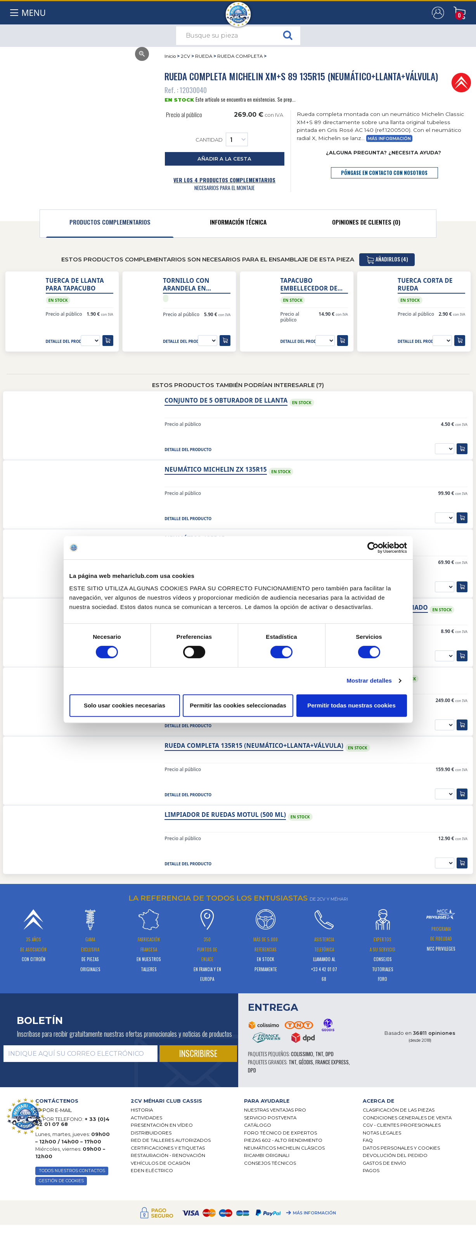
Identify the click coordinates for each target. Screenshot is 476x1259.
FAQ (368, 1140)
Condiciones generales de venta (407, 1118)
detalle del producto (69, 341)
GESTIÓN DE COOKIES (61, 1180)
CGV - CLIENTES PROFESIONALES (402, 1125)
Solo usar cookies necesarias (124, 705)
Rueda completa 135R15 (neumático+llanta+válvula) (253, 745)
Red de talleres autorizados (171, 1140)
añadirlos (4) (387, 259)
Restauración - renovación (168, 1155)
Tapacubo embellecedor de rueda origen (309, 284)
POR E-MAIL (57, 1110)
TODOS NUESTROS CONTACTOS (72, 1170)
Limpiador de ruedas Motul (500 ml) (225, 814)
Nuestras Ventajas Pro (275, 1110)
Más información (389, 138)
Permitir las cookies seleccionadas (238, 705)
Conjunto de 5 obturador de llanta (225, 400)
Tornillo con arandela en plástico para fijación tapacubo (194, 284)
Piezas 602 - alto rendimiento (283, 1140)
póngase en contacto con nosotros (384, 172)
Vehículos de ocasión (160, 1163)
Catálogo (257, 1125)
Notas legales (382, 1133)
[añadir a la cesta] (107, 340)
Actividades (146, 1118)
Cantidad (222, 139)
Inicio (170, 56)
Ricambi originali (266, 1155)
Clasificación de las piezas (398, 1110)
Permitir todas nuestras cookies (351, 705)
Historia (142, 1110)
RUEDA (203, 56)
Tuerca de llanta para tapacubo (75, 284)
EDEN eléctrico (152, 1170)
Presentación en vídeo (162, 1125)
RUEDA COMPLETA (240, 56)
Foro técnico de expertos (280, 1133)
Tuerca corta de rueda (425, 284)
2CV (185, 56)
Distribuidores (151, 1133)
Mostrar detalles (369, 680)
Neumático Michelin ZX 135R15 (215, 469)
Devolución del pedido (395, 1155)
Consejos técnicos (270, 1163)
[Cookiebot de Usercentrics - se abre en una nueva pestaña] (373, 547)
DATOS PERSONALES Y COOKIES (401, 1148)
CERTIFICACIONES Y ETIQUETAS (168, 1148)
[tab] (110, 224)
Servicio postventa (270, 1118)
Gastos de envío (384, 1163)
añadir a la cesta (224, 159)
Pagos (371, 1170)
